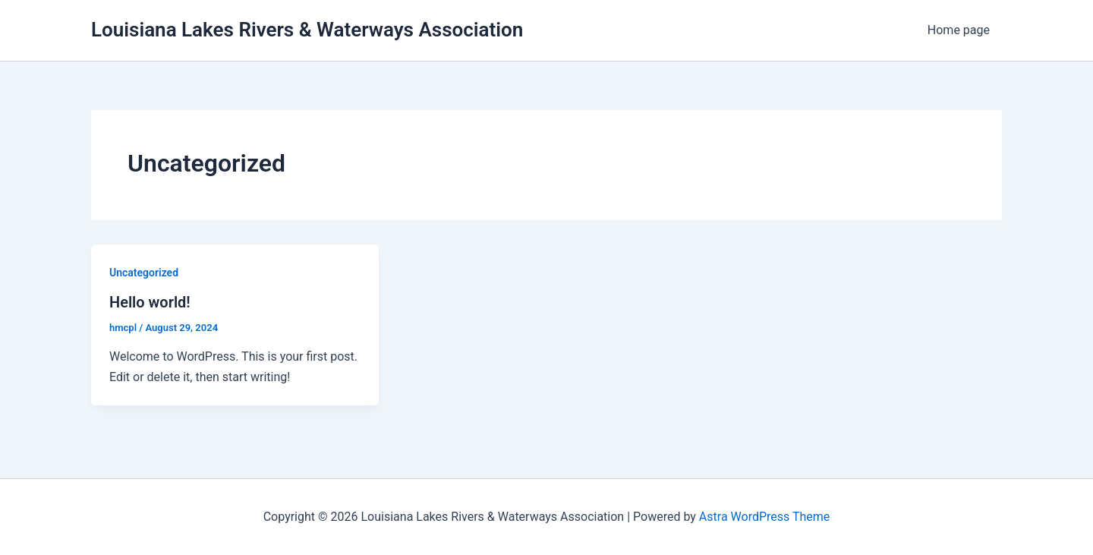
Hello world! (150, 302)
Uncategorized (143, 272)
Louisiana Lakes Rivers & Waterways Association (307, 29)
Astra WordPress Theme (764, 516)
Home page (959, 30)
